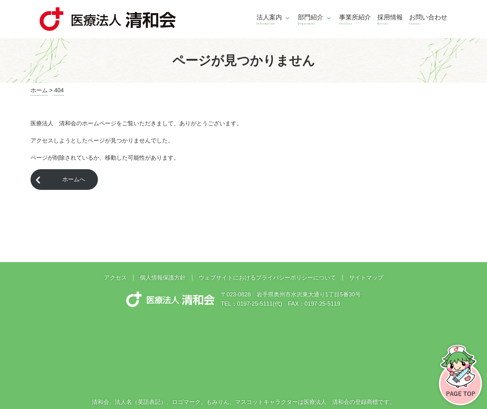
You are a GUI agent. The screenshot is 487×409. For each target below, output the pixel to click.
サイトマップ (366, 278)
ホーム (39, 90)
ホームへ (73, 179)
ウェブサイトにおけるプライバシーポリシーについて (267, 278)
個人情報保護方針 (163, 278)
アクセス (115, 278)
